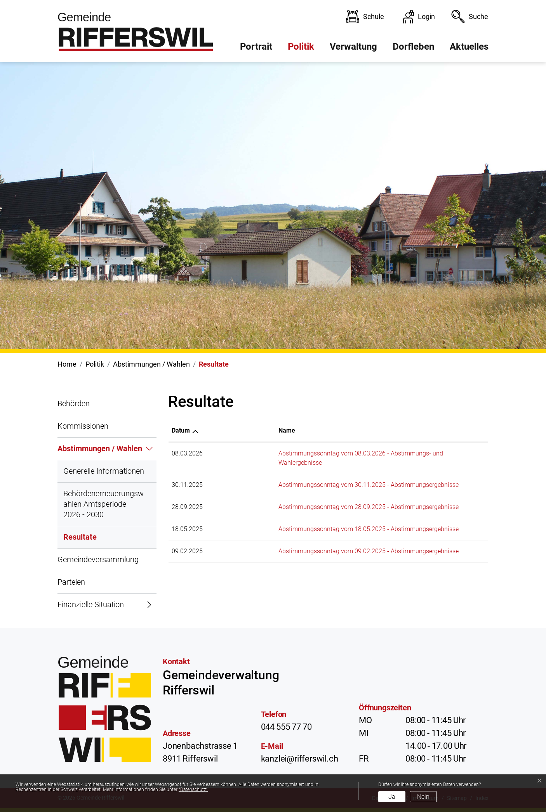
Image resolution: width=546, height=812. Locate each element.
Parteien (71, 582)
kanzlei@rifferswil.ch (299, 759)
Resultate (80, 540)
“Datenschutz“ (193, 789)
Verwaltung (353, 46)
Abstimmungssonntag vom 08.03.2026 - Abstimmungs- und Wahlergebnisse (324, 453)
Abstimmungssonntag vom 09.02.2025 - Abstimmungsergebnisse (309, 541)
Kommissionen (82, 426)
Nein (423, 796)
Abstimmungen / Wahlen (99, 448)
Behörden (73, 403)
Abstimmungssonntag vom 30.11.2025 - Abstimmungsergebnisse (309, 475)
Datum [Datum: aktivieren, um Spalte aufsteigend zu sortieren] (181, 430)
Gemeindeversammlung (98, 559)
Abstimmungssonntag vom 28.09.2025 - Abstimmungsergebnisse (309, 497)
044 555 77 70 (286, 727)
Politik (301, 46)
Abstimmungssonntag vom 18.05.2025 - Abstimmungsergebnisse (309, 519)
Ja (391, 796)
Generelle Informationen (103, 471)
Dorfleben (413, 46)
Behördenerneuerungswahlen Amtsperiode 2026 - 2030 (103, 504)
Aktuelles (469, 46)
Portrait (256, 46)
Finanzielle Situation (90, 604)
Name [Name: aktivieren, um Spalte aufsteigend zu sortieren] (227, 430)
